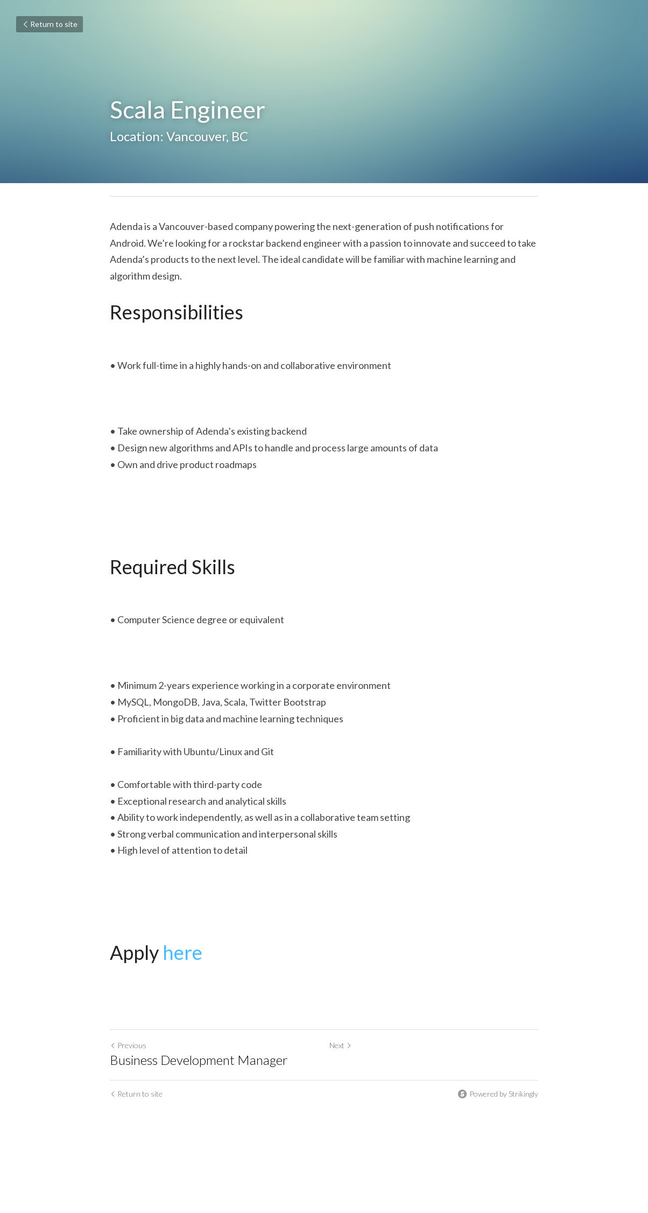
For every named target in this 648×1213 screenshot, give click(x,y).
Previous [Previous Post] (128, 1045)
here (182, 952)
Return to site (50, 24)
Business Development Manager (199, 1060)
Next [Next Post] (340, 1045)
